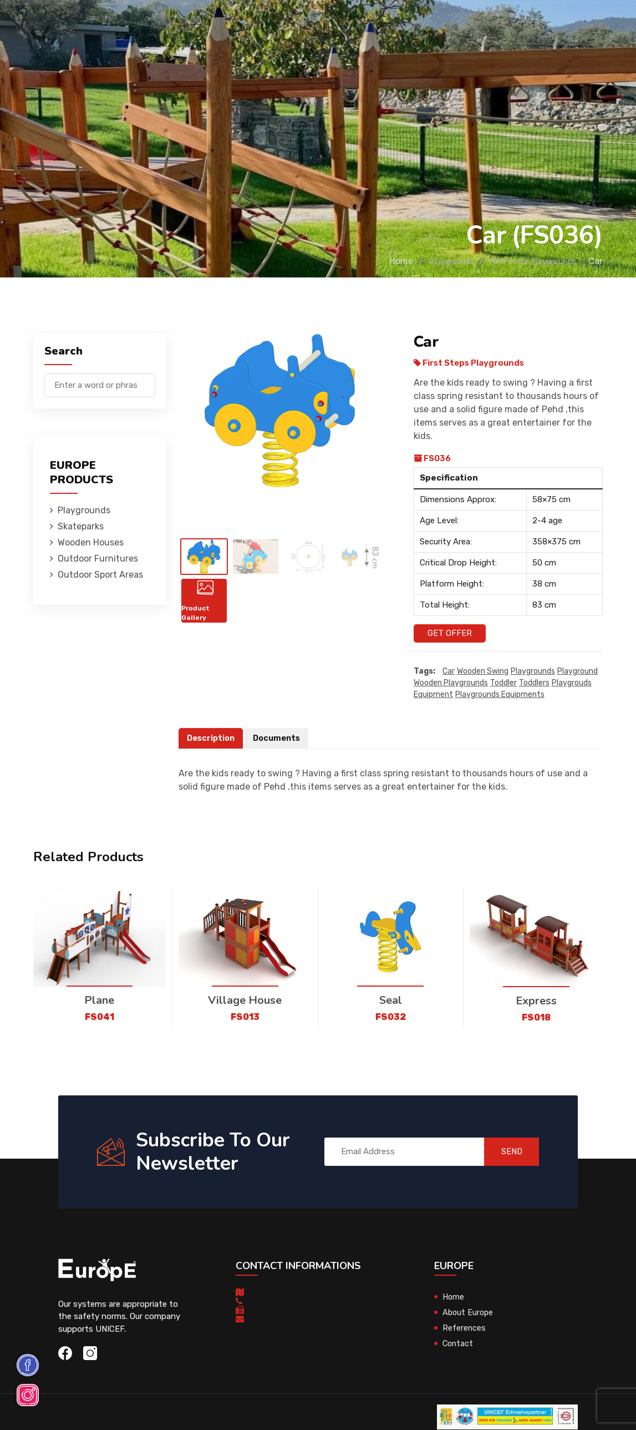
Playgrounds (141, 24)
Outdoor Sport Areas (100, 574)
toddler (503, 683)
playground (577, 671)
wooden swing (482, 671)
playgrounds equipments (500, 694)
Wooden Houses (275, 24)
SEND (506, 1152)
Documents (279, 738)
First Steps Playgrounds (524, 261)
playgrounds (533, 671)
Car (448, 671)
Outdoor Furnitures (363, 24)
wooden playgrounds (451, 683)
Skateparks (206, 24)
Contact (458, 1343)
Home (371, 261)
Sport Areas (445, 24)
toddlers (534, 683)
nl (564, 26)
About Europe (468, 1312)
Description (212, 738)
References (464, 1328)
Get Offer (450, 633)
